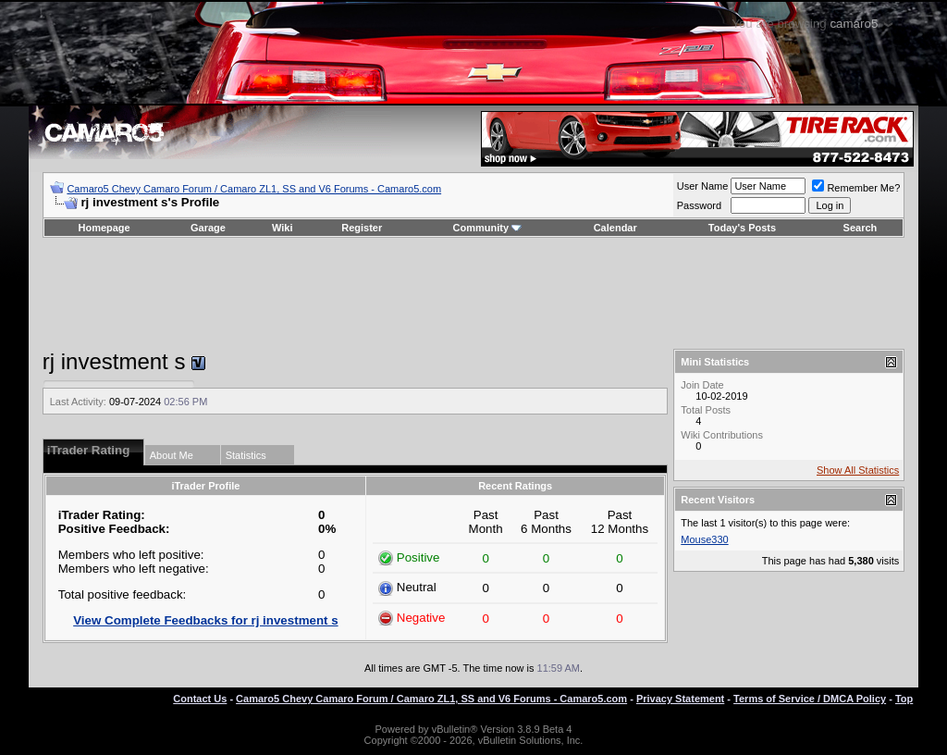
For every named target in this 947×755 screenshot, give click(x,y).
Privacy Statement (680, 698)
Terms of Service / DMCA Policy (809, 698)
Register (361, 227)
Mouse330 (704, 539)
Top (904, 698)
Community (488, 227)
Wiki (282, 227)
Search (860, 227)
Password (699, 205)
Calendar (615, 227)
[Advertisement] (473, 293)
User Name (703, 186)
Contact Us (200, 698)
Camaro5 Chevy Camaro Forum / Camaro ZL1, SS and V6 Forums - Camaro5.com (254, 188)
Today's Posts (742, 227)
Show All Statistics (858, 470)
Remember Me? (856, 187)
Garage (208, 227)
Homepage (103, 227)
